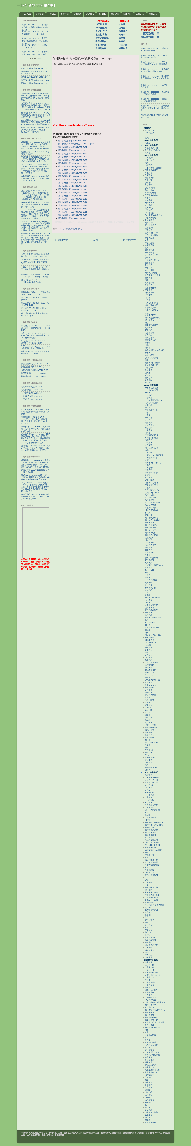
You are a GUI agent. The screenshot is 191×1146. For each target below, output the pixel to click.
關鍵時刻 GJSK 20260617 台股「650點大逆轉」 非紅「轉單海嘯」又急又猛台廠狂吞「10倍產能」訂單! (34, 420)
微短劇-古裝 (101, 34)
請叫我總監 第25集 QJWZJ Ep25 (72, 166)
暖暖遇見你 (101, 41)
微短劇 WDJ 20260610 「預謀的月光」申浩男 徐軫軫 (155, 49)
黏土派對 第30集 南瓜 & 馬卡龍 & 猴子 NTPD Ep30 (35, 299)
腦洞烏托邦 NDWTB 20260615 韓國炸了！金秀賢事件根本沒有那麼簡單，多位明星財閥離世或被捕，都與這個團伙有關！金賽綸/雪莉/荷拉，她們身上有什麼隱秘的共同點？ (35, 238)
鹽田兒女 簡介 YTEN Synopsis (33, 373)
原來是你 (123, 31)
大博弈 (122, 38)
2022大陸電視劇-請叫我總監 (71, 229)
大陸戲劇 (52, 14)
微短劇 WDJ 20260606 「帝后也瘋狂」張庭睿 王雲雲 (155, 93)
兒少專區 (102, 14)
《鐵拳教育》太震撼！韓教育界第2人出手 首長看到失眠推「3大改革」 (35, 262)
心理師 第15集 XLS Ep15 (31, 399)
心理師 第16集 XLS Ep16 (31, 396)
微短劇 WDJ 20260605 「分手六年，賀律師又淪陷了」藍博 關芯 (154, 63)
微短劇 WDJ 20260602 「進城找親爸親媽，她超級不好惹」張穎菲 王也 (155, 108)
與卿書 (122, 28)
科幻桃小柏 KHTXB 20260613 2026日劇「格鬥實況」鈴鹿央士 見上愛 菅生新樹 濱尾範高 (35, 335)
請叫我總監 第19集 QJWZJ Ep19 (72, 186)
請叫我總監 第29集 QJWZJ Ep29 (72, 154)
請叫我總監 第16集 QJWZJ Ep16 (72, 196)
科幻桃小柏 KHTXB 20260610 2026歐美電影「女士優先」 (35, 352)
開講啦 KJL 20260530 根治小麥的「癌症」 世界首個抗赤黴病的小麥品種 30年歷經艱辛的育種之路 (35, 159)
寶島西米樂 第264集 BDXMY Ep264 (35, 80)
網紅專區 (90, 14)
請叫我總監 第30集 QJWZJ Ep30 (72, 150)
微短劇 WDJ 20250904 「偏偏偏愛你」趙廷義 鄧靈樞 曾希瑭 (155, 70)
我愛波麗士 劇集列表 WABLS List (34, 364)
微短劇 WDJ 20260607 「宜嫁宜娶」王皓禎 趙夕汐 (154, 56)
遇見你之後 (101, 45)
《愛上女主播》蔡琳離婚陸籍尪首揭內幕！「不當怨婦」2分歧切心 (35, 255)
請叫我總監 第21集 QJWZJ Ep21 (72, 179)
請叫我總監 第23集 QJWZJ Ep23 (72, 173)
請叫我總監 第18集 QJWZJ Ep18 (72, 189)
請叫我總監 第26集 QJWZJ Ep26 (72, 163)
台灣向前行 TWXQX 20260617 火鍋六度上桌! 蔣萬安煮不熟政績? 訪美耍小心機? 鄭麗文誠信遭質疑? (35, 448)
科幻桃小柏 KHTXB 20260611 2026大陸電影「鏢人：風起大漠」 (35, 347)
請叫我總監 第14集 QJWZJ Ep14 (72, 202)
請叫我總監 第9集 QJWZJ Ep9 (71, 218)
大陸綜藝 (77, 14)
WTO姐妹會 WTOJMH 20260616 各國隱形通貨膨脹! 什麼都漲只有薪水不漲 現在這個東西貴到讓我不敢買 (35, 122)
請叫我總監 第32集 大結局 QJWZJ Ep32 (76, 144)
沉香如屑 (123, 48)
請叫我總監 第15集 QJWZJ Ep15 (72, 199)
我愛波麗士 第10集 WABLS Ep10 (34, 370)
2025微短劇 (101, 28)
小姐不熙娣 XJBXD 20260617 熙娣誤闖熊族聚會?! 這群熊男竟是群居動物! (35, 412)
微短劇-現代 (101, 31)
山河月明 (123, 45)
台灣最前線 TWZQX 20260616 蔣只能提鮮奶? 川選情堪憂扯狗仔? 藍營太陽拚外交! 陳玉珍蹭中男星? (35, 115)
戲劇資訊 (115, 14)
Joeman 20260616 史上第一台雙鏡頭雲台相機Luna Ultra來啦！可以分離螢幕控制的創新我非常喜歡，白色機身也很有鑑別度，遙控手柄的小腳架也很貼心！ (35, 226)
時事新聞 (127, 14)
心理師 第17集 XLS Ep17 (31, 393)
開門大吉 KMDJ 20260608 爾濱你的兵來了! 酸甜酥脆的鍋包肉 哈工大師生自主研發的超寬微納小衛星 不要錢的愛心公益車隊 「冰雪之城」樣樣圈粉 (35, 169)
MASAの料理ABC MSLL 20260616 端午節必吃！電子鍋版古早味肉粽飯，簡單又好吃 (35, 204)
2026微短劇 (101, 24)
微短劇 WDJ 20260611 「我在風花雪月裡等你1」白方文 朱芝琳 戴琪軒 (155, 78)
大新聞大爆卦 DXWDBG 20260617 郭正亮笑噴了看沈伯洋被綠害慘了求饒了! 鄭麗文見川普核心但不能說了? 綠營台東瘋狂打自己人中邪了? (35, 106)
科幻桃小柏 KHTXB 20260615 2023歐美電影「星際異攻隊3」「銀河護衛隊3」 (35, 328)
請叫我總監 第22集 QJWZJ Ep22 (72, 176)
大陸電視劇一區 (150, 33)
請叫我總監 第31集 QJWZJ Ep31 (72, 147)
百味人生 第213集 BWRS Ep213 (34, 83)
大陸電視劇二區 (150, 37)
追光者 (122, 34)
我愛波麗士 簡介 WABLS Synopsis (35, 367)
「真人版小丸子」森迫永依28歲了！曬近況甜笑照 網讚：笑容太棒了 (35, 269)
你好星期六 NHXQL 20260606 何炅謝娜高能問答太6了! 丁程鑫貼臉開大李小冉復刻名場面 (35, 178)
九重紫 (122, 24)
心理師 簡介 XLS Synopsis (32, 390)
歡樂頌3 (122, 41)
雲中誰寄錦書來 (103, 38)
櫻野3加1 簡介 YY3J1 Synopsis (34, 376)
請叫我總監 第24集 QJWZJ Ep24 (72, 170)
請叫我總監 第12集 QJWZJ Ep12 (72, 209)
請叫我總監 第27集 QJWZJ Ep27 (72, 160)
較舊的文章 (129, 240)
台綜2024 (140, 14)
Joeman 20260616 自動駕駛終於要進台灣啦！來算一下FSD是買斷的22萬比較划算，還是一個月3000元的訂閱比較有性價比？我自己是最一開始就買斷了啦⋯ (35, 214)
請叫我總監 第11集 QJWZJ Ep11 (72, 212)
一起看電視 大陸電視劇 (36, 5)
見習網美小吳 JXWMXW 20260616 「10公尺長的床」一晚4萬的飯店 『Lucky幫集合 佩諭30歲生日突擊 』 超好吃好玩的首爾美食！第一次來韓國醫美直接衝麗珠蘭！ (35, 195)
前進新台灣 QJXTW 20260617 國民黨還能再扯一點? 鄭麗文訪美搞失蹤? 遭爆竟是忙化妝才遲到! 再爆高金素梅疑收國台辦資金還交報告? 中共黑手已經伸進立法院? (35, 438)
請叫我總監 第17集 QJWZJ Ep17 (72, 192)
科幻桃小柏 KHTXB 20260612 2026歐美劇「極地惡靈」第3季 (35, 342)
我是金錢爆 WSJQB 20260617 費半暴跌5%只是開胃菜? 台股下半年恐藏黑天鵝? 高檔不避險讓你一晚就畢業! (35, 97)
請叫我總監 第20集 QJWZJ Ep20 (72, 183)
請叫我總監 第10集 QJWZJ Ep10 (72, 215)
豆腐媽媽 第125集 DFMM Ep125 (34, 77)
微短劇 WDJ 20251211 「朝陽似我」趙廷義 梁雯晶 (154, 100)
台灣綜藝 (65, 14)
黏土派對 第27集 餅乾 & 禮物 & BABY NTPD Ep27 (34, 309)
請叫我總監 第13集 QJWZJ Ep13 (72, 205)
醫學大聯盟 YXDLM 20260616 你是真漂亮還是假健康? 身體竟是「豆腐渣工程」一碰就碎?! (35, 130)
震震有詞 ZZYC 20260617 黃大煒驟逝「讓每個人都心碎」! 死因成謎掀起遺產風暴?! (35, 429)
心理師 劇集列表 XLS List (31, 387)
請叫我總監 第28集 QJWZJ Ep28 (72, 157)
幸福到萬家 (101, 48)
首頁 (95, 240)
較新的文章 (61, 240)
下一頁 (39, 58)
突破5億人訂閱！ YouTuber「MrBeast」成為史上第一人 (33, 281)
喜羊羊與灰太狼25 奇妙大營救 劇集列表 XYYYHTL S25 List (35, 293)
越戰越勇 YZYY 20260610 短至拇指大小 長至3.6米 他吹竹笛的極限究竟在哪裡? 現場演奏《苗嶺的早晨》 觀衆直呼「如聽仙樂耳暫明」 (35, 145)
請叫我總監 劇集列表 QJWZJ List (72, 141)
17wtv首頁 (26, 14)
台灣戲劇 (40, 14)
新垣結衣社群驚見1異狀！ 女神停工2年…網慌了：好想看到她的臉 (35, 276)
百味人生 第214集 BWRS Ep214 (34, 68)
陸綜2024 (153, 14)
